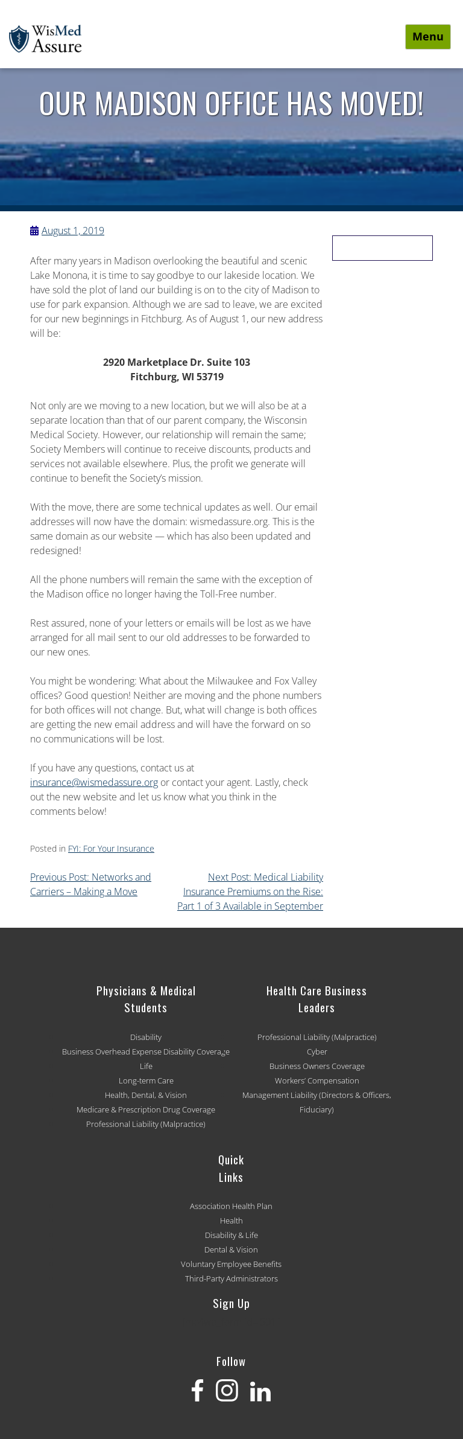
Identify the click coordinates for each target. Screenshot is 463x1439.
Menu (428, 36)
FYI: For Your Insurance (111, 848)
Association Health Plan (231, 1206)
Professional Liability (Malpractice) (146, 1123)
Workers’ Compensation (317, 1080)
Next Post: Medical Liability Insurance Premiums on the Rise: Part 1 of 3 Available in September (250, 891)
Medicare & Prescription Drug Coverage (146, 1109)
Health (231, 1220)
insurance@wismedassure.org (94, 782)
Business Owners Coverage (317, 1066)
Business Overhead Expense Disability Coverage (146, 1051)
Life (146, 1066)
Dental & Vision (231, 1249)
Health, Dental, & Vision (146, 1095)
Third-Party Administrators (231, 1278)
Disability (146, 1037)
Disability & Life (231, 1235)
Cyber (317, 1051)
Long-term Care (146, 1080)
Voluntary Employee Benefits (231, 1264)
